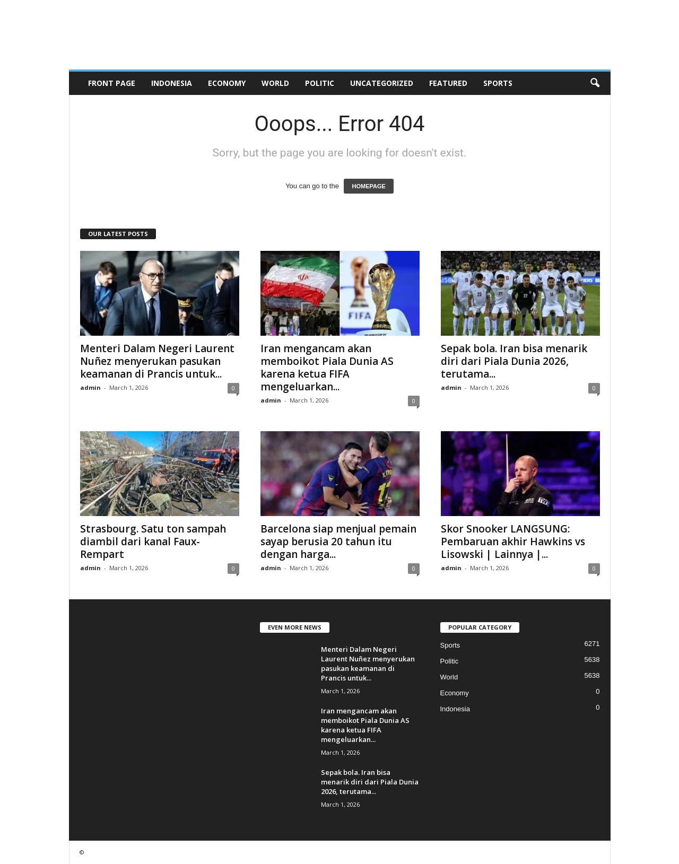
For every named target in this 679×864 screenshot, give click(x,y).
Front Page (111, 83)
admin (90, 387)
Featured (448, 83)
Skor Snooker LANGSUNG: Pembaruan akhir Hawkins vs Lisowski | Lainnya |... (513, 541)
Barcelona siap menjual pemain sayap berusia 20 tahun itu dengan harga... (338, 541)
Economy (227, 83)
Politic (319, 83)
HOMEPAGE (368, 186)
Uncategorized (381, 83)
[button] (594, 83)
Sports (497, 83)
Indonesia (171, 83)
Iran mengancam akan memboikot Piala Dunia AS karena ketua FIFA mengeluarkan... (327, 368)
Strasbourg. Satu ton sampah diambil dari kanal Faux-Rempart (153, 541)
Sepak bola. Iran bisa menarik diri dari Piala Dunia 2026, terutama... (514, 361)
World (275, 83)
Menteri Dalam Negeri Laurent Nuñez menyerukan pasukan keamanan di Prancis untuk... (157, 361)
